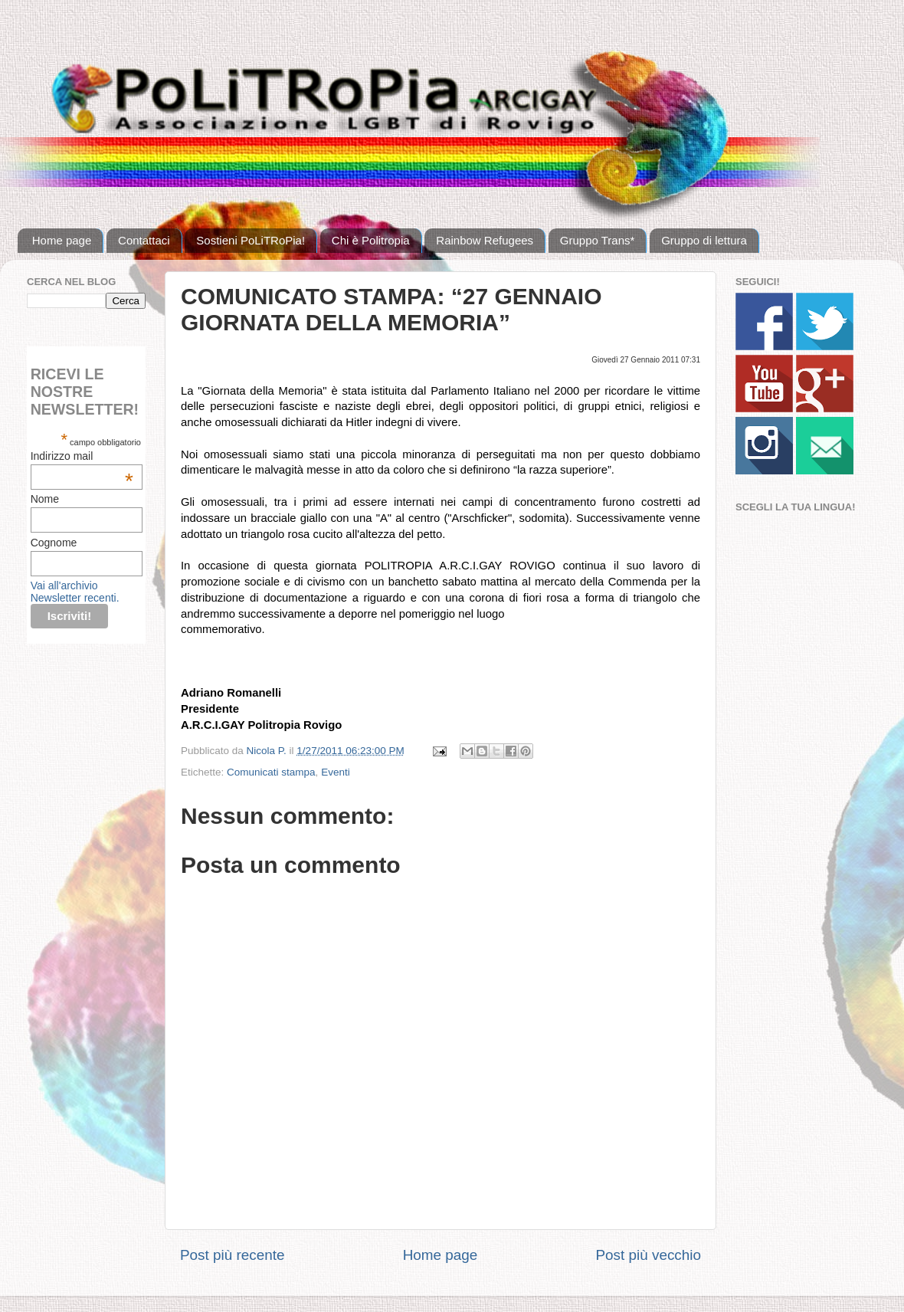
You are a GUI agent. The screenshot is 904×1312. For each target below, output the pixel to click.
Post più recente (232, 1255)
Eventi (335, 772)
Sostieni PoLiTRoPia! (250, 240)
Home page (62, 240)
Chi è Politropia (371, 240)
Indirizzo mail (82, 456)
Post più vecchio (648, 1255)
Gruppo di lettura (704, 240)
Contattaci (144, 240)
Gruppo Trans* (597, 240)
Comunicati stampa (271, 772)
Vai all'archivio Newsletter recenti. (75, 591)
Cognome (54, 542)
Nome (45, 499)
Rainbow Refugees (484, 240)
